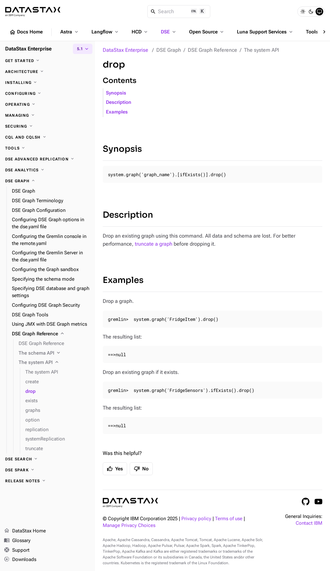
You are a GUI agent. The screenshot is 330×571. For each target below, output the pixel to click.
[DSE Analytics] (47, 170)
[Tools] (47, 148)
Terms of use (228, 518)
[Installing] (47, 82)
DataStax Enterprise (125, 50)
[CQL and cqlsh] (47, 137)
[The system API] (54, 362)
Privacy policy (196, 518)
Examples (117, 112)
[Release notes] (47, 481)
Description (118, 102)
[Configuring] (47, 93)
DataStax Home (25, 531)
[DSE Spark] (47, 470)
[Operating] (47, 104)
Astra (69, 32)
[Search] (179, 11)
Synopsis (116, 93)
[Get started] (47, 60)
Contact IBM (309, 523)
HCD (140, 32)
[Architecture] (47, 71)
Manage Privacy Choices (129, 525)
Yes (115, 469)
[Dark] (311, 11)
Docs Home (26, 32)
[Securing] (47, 126)
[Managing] (47, 115)
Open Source (207, 32)
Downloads (20, 559)
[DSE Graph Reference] (50, 334)
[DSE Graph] (47, 181)
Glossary (17, 540)
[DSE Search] (47, 459)
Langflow (105, 32)
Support (17, 550)
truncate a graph (153, 244)
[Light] (303, 11)
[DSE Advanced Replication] (47, 159)
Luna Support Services (265, 32)
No (141, 469)
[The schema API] (54, 353)
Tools (315, 32)
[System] (319, 11)
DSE (169, 32)
